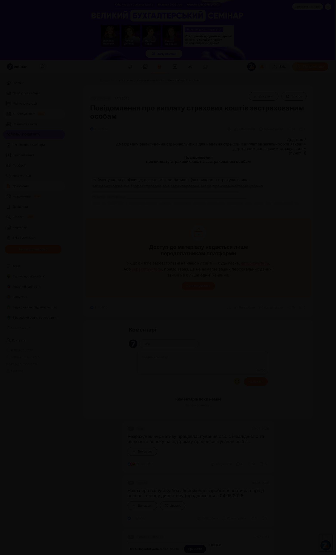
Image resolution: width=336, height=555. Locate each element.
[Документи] (106, 80)
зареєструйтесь (147, 269)
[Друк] (228, 128)
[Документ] (263, 96)
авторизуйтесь (255, 263)
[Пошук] (42, 66)
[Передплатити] (310, 66)
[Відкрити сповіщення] (262, 66)
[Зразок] (294, 96)
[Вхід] (279, 66)
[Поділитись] (291, 129)
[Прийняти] (195, 549)
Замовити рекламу (308, 6)
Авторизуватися (198, 286)
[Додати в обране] (302, 129)
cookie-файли (169, 549)
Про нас (14, 371)
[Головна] (89, 80)
